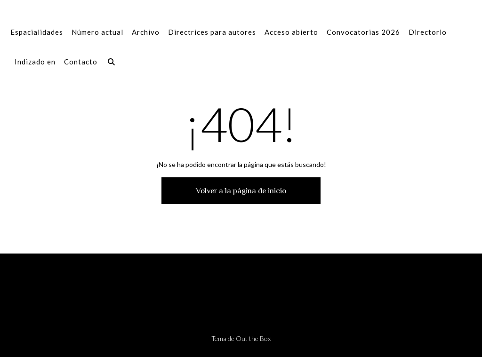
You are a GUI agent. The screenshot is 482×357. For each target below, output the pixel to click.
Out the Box (253, 338)
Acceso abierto (291, 33)
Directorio (428, 33)
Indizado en (35, 62)
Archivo (146, 33)
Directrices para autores (212, 33)
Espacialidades (36, 33)
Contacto (80, 62)
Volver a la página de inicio (241, 190)
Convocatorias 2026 (363, 33)
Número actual (97, 33)
